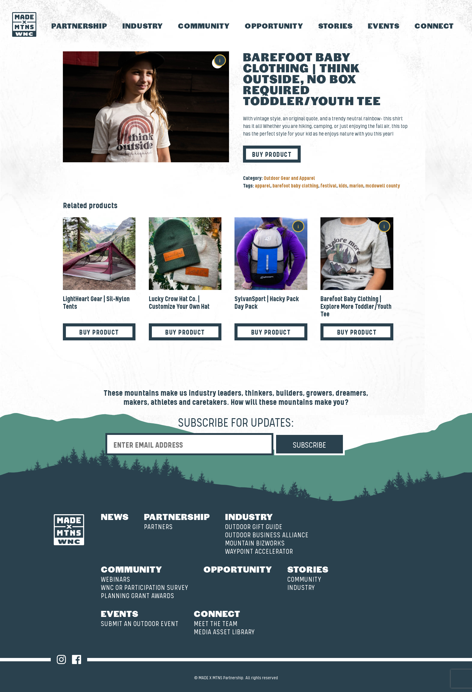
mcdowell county (382, 186)
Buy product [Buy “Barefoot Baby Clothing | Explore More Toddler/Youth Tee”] (357, 332)
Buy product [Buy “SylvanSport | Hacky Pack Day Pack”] (271, 332)
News (115, 516)
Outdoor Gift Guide (253, 527)
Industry (142, 26)
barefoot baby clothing (295, 186)
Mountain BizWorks (255, 543)
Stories (335, 26)
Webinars (115, 580)
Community (204, 26)
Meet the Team (216, 624)
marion (356, 186)
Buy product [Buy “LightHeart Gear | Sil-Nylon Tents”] (99, 332)
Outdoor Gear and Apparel (289, 178)
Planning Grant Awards (137, 596)
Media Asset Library (224, 632)
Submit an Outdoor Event (140, 624)
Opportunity (274, 26)
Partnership (79, 26)
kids (343, 186)
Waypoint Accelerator (259, 552)
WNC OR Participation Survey (144, 588)
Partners (158, 527)
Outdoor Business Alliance (267, 535)
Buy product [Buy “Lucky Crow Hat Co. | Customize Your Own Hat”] (185, 332)
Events (383, 26)
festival (328, 186)
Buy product (272, 155)
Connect (434, 26)
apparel (262, 186)
